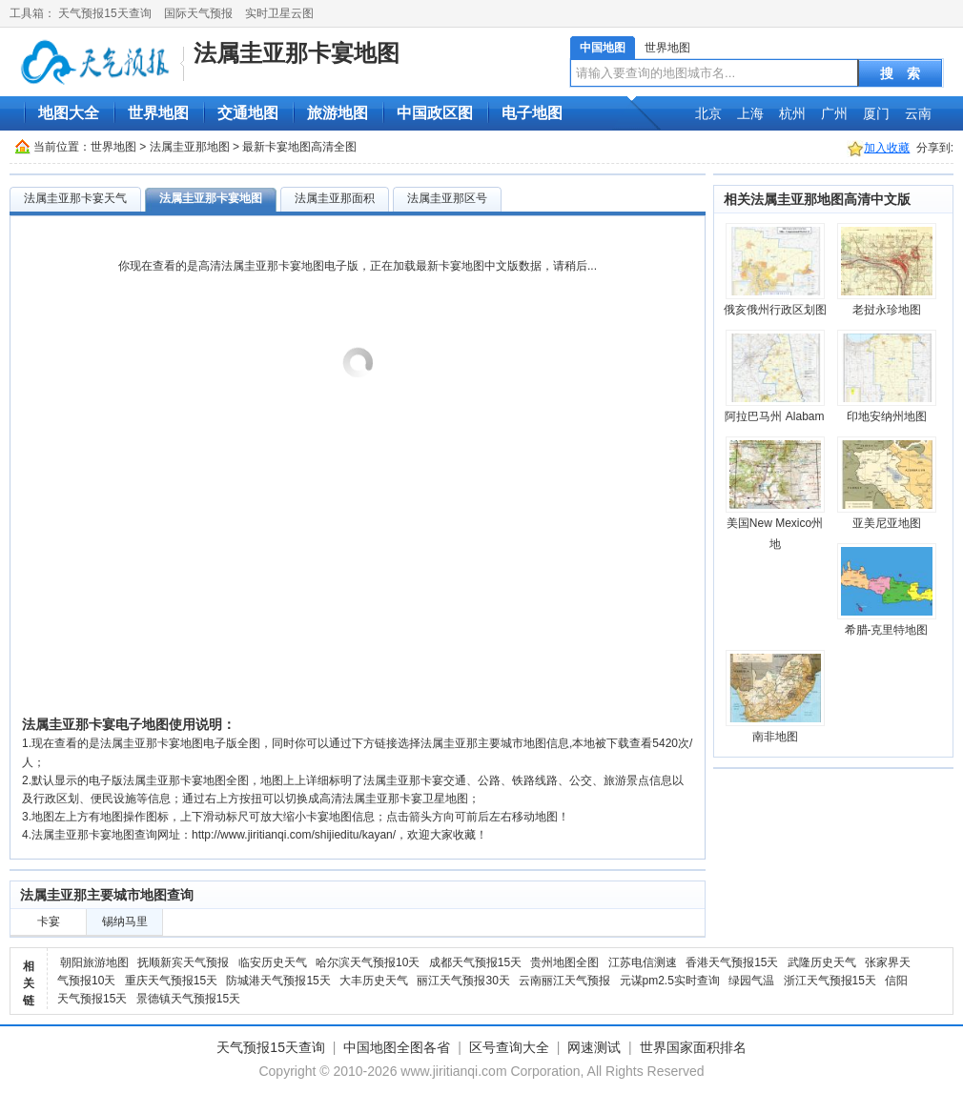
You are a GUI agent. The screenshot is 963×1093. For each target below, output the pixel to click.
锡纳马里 (125, 921)
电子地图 (532, 113)
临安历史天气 (272, 962)
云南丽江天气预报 (564, 980)
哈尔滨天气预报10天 (368, 962)
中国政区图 (435, 113)
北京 (708, 113)
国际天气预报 (198, 13)
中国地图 (602, 47)
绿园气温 (751, 980)
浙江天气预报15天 (830, 980)
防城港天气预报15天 (278, 980)
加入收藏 (887, 147)
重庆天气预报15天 (171, 980)
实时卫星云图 (279, 13)
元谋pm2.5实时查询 (670, 980)
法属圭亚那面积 (335, 198)
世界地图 (667, 47)
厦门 (876, 113)
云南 (918, 113)
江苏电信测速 (642, 962)
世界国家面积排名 (693, 1047)
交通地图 (247, 113)
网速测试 (594, 1047)
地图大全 (68, 113)
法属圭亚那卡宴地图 (297, 53)
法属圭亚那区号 (447, 198)
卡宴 (48, 921)
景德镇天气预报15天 (188, 998)
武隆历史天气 (822, 962)
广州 (834, 113)
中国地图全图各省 (396, 1047)
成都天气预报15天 (475, 962)
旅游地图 (337, 113)
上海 (750, 113)
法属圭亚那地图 (190, 146)
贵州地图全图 (564, 962)
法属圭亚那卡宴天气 (75, 198)
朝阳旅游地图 (94, 962)
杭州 (792, 113)
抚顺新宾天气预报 (183, 962)
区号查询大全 (509, 1047)
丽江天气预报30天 (463, 980)
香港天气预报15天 (732, 962)
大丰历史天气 (373, 980)
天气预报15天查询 (104, 13)
